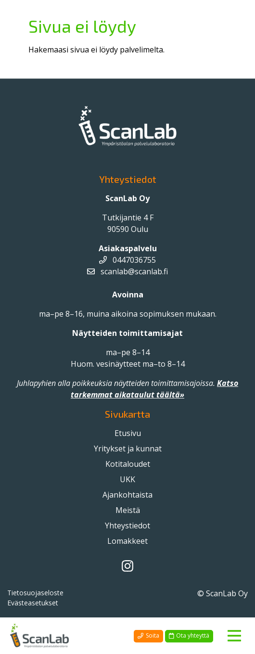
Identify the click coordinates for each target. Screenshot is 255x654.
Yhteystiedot (127, 525)
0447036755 (127, 260)
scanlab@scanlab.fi (127, 271)
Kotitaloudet (127, 464)
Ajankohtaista (127, 494)
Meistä (127, 510)
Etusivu (128, 433)
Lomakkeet (127, 541)
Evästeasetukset (32, 602)
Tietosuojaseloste (35, 592)
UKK (127, 479)
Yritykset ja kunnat (128, 448)
